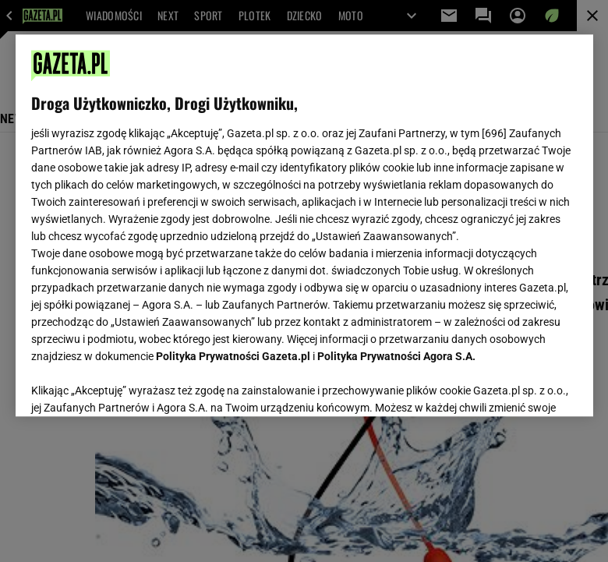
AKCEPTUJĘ (524, 386)
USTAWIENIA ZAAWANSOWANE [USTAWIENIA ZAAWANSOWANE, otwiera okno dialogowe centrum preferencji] (133, 385)
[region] (304, 225)
